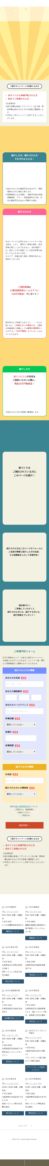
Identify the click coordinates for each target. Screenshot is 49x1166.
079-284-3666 (36, 912)
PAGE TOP (22, 1126)
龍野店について (12, 931)
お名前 (11, 774)
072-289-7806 (36, 1084)
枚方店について (12, 1113)
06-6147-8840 (36, 1038)
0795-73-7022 (36, 952)
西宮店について (12, 1061)
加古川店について (12, 981)
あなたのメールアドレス (19, 705)
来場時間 (12, 745)
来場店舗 (12, 718)
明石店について (35, 1021)
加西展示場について (12, 1018)
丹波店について (35, 975)
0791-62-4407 (12, 912)
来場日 (11, 732)
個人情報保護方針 (22, 806)
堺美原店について (35, 1113)
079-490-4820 (12, 952)
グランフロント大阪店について (36, 1068)
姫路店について (35, 938)
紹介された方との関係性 (19, 788)
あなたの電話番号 (16, 691)
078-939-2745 (36, 995)
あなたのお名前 (15, 678)
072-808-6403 (12, 1084)
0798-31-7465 (12, 1035)
